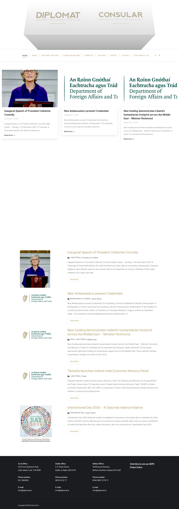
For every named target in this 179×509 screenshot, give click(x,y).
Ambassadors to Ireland (80, 298)
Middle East (92, 339)
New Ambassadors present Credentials (86, 110)
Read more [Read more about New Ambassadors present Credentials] (69, 131)
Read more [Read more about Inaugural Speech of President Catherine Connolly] (9, 135)
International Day (77, 413)
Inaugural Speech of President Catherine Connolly (102, 252)
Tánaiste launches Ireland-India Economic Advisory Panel (108, 371)
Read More (74, 279)
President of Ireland (90, 258)
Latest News (75, 257)
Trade (84, 376)
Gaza (72, 339)
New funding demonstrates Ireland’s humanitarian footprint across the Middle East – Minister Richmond (147, 114)
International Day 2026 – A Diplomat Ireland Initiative (105, 407)
